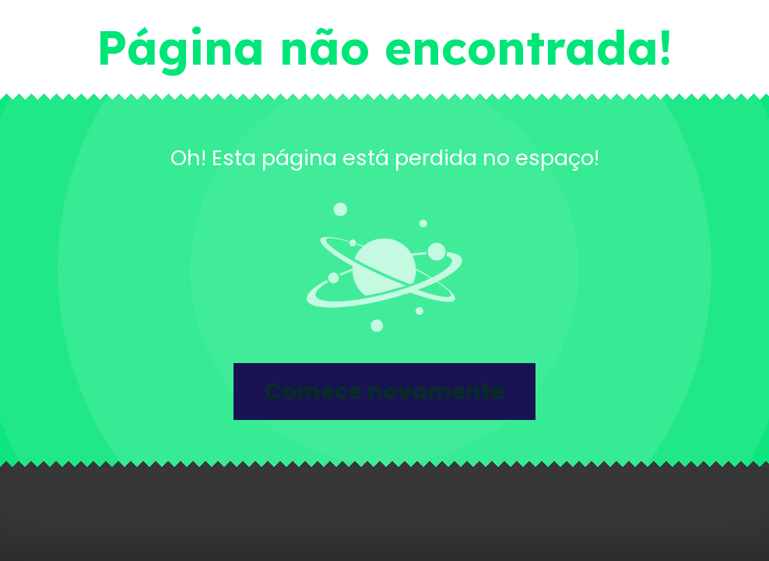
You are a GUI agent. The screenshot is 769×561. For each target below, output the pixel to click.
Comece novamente (384, 391)
